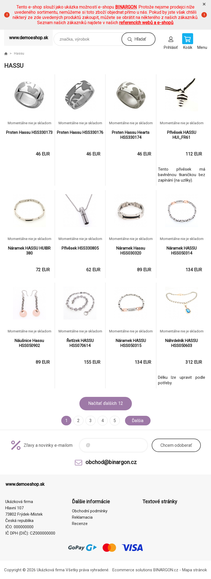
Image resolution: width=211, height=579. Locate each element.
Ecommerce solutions (132, 569)
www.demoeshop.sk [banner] (28, 37)
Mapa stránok (194, 569)
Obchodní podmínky (89, 511)
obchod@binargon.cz (111, 462)
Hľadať (140, 39)
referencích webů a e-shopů (146, 22)
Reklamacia (82, 517)
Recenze (80, 523)
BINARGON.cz (165, 569)
